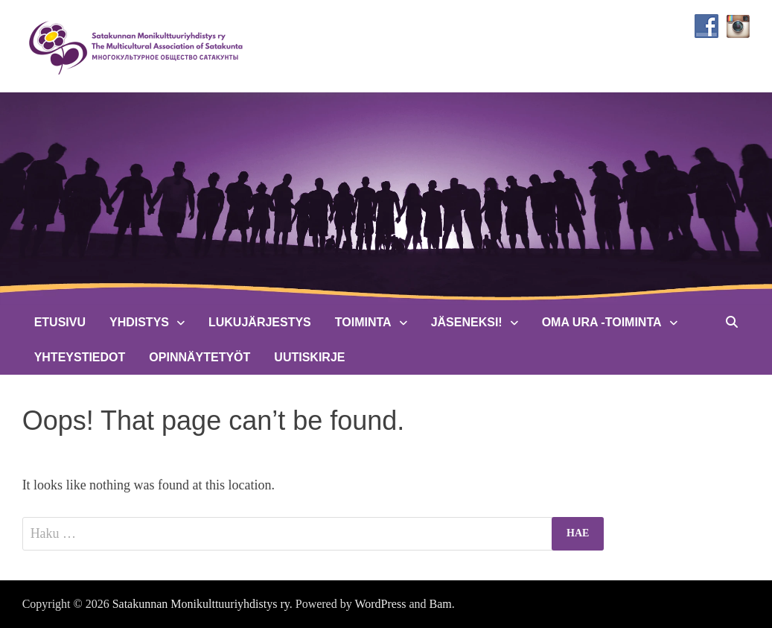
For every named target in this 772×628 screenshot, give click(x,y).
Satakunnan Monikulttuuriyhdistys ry (201, 603)
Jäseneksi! (467, 322)
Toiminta (363, 322)
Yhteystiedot (80, 357)
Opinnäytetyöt (199, 357)
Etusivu (60, 322)
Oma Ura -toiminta (602, 322)
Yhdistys (139, 322)
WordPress (380, 603)
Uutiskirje (309, 357)
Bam (440, 603)
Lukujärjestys (259, 322)
